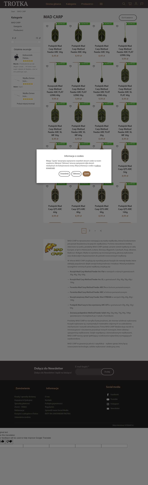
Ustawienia (64, 174)
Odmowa (76, 174)
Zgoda (86, 174)
